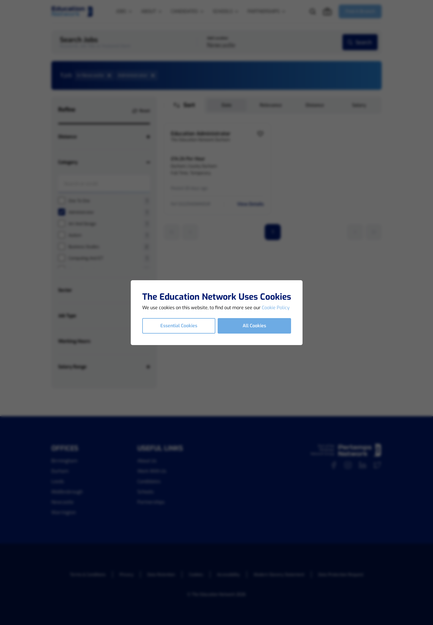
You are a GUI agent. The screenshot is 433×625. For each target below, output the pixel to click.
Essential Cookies (178, 326)
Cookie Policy (276, 308)
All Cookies (254, 326)
